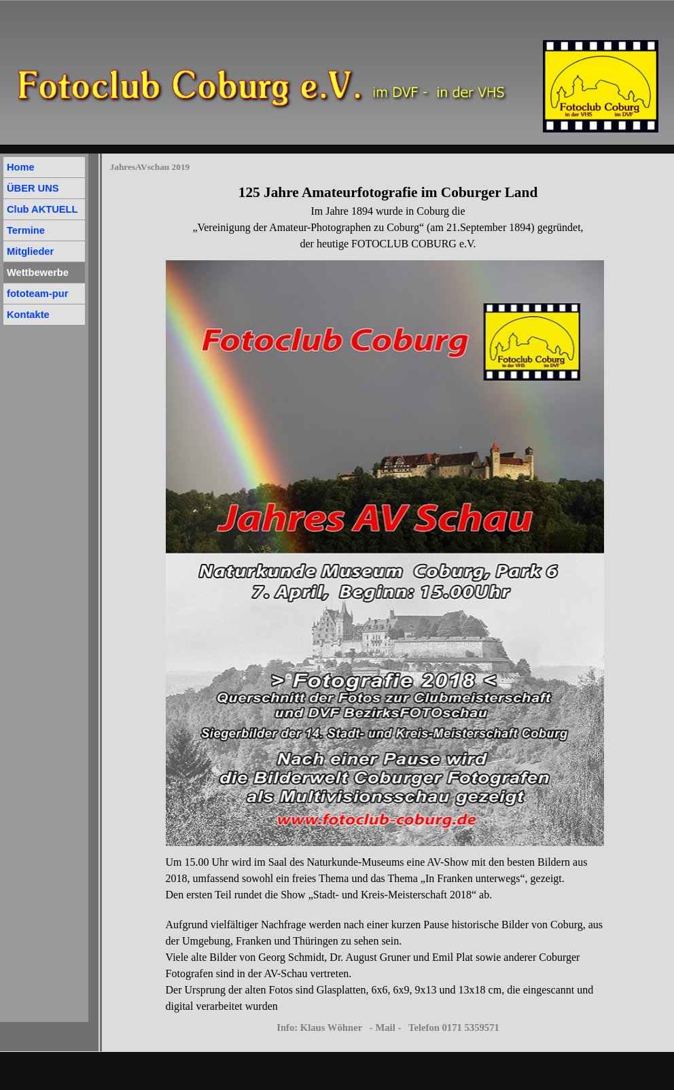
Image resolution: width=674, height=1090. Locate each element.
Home (21, 167)
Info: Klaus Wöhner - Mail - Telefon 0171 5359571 (388, 1027)
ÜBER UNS (33, 188)
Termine (26, 230)
